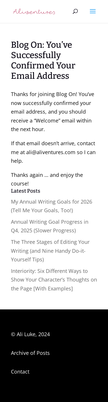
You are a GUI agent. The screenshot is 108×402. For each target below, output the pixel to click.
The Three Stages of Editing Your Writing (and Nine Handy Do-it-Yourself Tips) (50, 250)
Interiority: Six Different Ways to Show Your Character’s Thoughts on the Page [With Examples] (54, 279)
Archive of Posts (30, 352)
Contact (20, 371)
